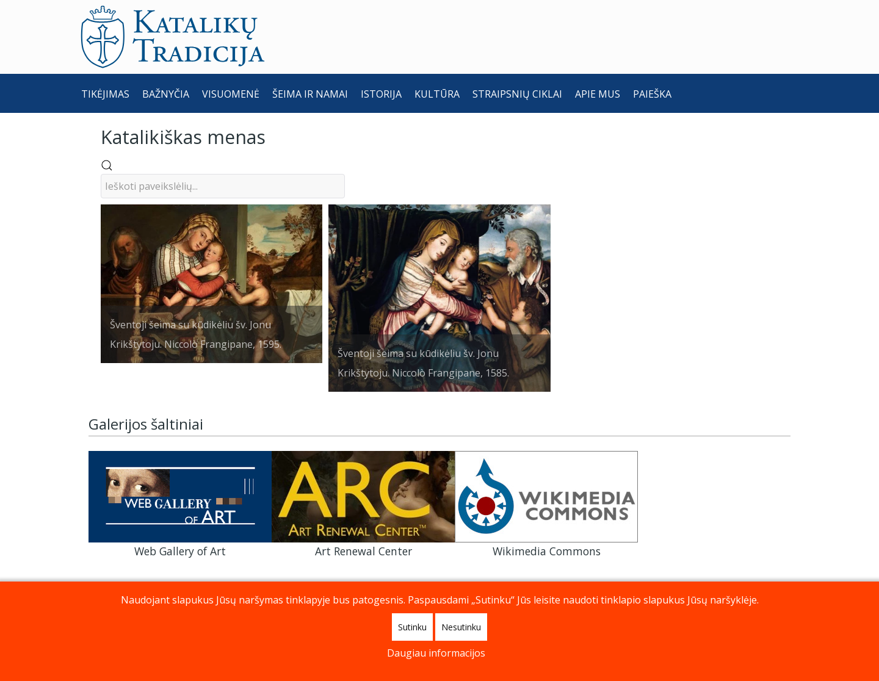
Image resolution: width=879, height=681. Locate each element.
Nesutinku (461, 627)
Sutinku (412, 627)
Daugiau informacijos (436, 653)
